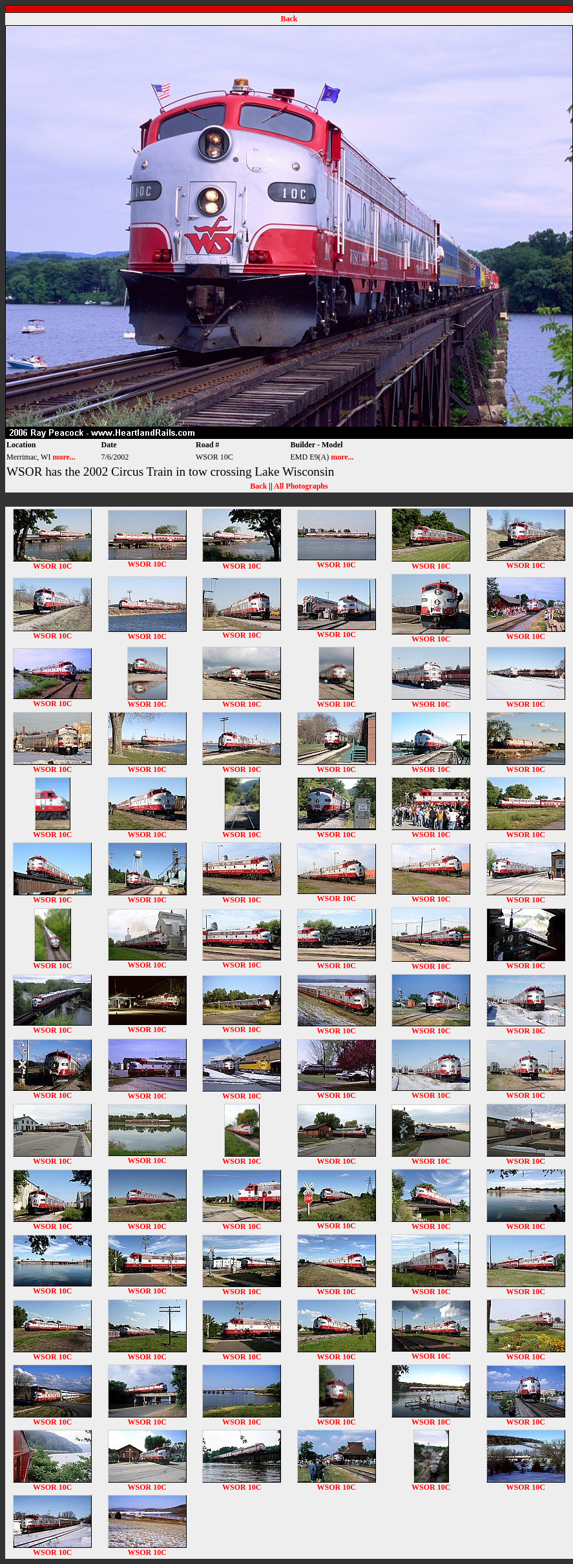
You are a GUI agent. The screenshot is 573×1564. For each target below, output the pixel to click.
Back (288, 18)
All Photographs (301, 486)
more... (63, 457)
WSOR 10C (52, 562)
